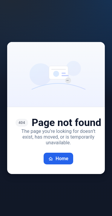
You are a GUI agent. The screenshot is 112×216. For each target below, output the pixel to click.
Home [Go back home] (58, 158)
